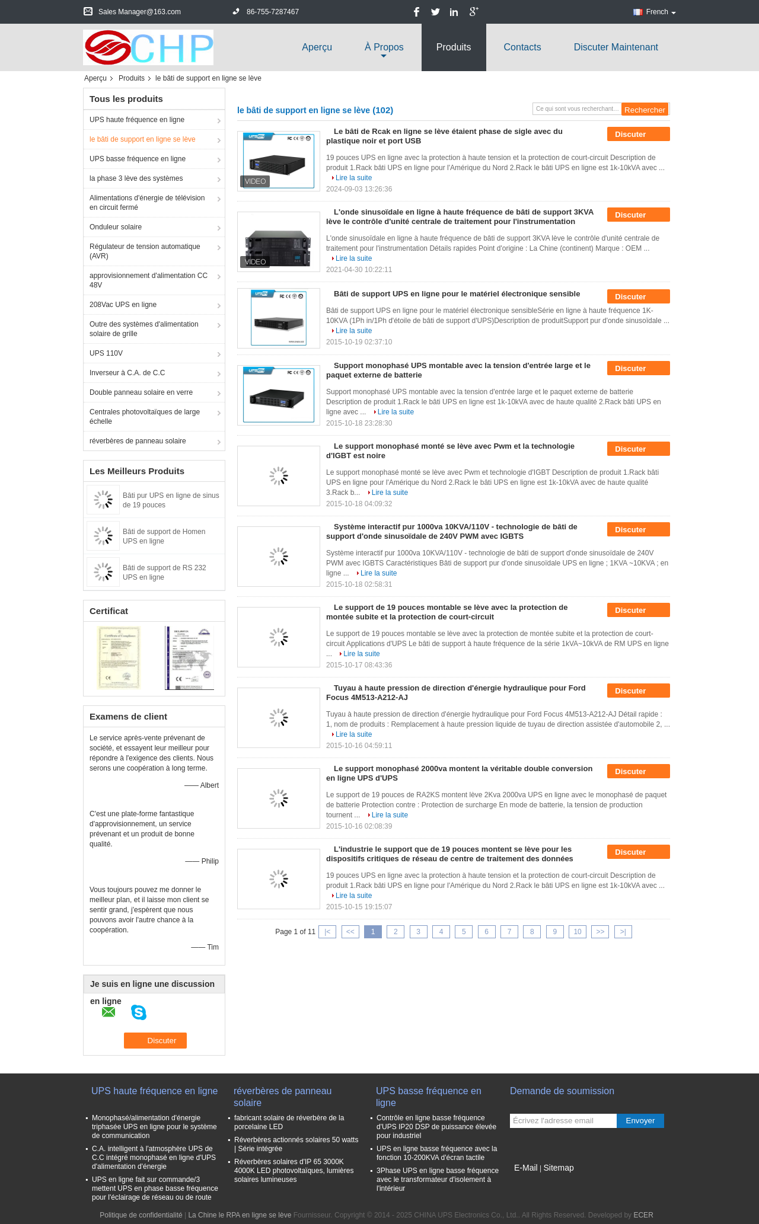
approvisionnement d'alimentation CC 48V (149, 280)
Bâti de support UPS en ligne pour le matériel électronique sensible (457, 293)
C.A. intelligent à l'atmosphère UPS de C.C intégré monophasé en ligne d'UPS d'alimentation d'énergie (154, 1158)
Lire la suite (354, 178)
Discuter (638, 134)
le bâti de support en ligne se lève (143, 139)
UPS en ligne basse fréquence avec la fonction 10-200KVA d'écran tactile (437, 1153)
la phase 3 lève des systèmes (136, 178)
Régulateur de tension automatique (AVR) (145, 251)
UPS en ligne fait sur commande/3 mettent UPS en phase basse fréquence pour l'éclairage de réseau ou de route (155, 1188)
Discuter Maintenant (616, 47)
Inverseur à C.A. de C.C (127, 373)
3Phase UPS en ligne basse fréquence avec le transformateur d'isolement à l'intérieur (438, 1180)
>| (623, 932)
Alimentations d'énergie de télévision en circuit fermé (147, 203)
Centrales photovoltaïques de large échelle (145, 417)
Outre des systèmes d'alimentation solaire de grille (144, 329)
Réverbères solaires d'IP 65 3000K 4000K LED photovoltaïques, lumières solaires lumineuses (293, 1171)
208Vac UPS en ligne (123, 305)
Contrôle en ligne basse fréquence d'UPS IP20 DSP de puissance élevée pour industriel (436, 1127)
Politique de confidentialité (141, 1215)
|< (327, 932)
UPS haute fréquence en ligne (137, 120)
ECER (643, 1215)
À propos (384, 47)
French (661, 12)
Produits (453, 47)
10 (577, 932)
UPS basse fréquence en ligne (138, 159)
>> (600, 932)
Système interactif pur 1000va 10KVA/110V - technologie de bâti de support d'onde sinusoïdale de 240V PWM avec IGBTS (452, 531)
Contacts (522, 47)
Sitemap (558, 1167)
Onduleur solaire (116, 227)
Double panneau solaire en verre (141, 392)
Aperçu (317, 47)
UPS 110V (106, 353)
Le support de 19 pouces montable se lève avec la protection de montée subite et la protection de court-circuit (446, 612)
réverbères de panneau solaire (138, 441)
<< (350, 932)
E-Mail (526, 1167)
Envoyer (640, 1120)
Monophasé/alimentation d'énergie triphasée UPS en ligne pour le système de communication (154, 1127)
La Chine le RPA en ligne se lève (239, 1215)
